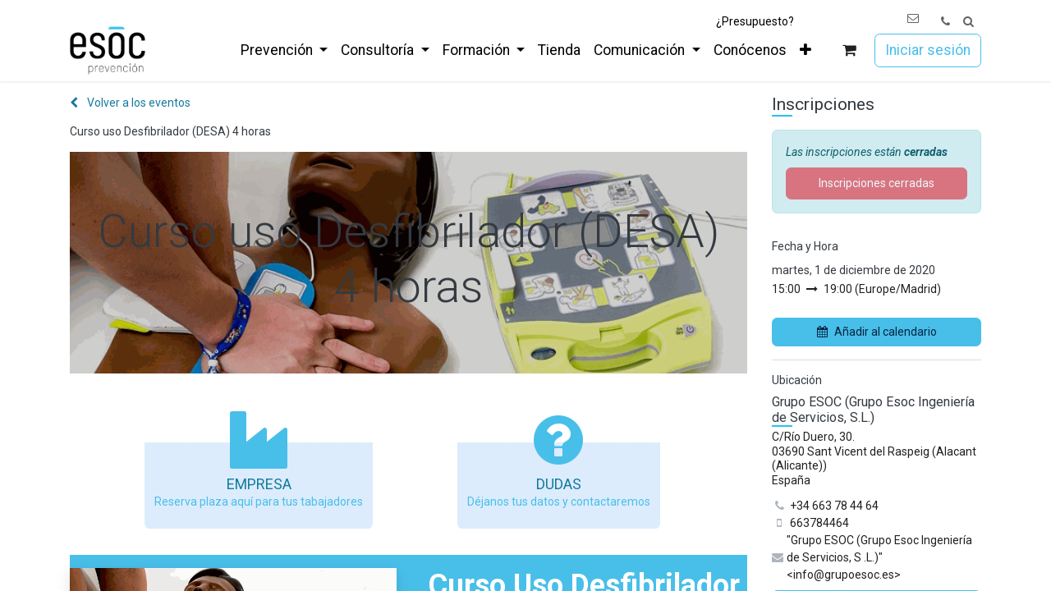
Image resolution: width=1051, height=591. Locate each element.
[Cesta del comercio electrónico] (849, 50)
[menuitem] (284, 50)
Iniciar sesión (928, 50)
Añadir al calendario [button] (877, 331)
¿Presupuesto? (755, 21)
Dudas (558, 483)
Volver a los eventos (130, 102)
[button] (968, 22)
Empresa (259, 483)
